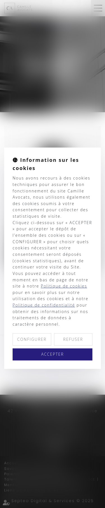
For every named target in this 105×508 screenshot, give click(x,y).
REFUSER (73, 339)
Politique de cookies (64, 286)
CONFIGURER (31, 339)
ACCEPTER (52, 354)
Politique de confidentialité (44, 305)
